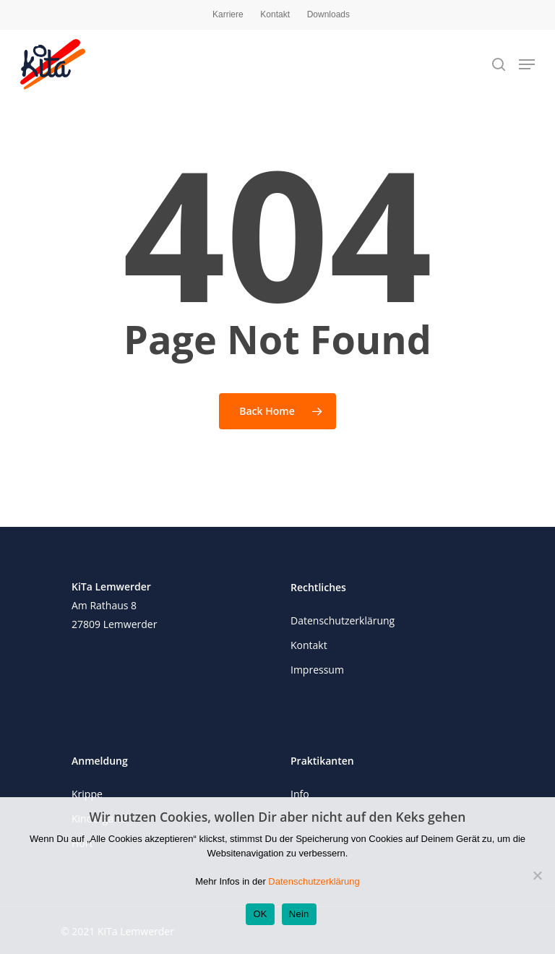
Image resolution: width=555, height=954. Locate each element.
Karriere (228, 14)
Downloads (328, 14)
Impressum (317, 669)
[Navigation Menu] (527, 64)
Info (300, 794)
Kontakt (275, 14)
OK (260, 913)
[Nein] (537, 875)
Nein (299, 913)
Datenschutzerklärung (343, 620)
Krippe (87, 794)
